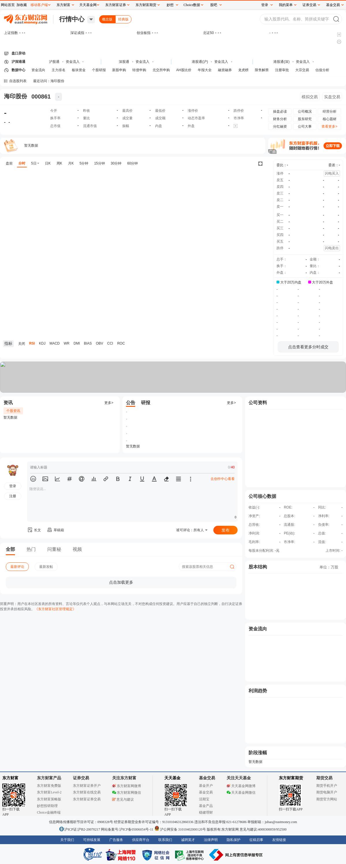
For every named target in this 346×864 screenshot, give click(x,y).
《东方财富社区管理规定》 (55, 609)
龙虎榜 (243, 70)
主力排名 (58, 70)
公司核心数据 (262, 496)
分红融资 (280, 126)
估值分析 (322, 70)
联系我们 (165, 840)
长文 (34, 530)
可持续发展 (91, 840)
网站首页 (8, 5)
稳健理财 (206, 812)
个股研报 (99, 70)
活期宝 (204, 799)
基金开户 (206, 786)
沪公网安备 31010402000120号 (180, 829)
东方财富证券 (115, 5)
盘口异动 (18, 53)
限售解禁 (262, 70)
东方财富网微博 (126, 786)
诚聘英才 (188, 840)
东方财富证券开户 (87, 786)
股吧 (213, 5)
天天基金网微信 (241, 793)
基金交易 (206, 792)
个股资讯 (13, 411)
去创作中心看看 (222, 479)
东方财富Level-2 (49, 792)
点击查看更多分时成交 (308, 347)
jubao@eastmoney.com (281, 822)
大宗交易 (302, 70)
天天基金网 (88, 5)
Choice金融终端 (49, 812)
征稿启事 (256, 840)
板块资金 (79, 70)
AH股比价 (183, 70)
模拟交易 (310, 96)
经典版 (123, 19)
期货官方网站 (326, 799)
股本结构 (258, 566)
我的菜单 (286, 5)
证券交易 (309, 5)
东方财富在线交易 (87, 792)
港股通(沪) (200, 62)
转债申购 (139, 70)
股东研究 (305, 119)
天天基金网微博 (241, 786)
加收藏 (21, 5)
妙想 (170, 5)
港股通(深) (281, 62)
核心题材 (329, 119)
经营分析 (329, 111)
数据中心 (18, 70)
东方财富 (10, 778)
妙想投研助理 (47, 806)
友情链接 (279, 840)
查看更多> (329, 126)
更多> (108, 403)
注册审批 (282, 70)
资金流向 (38, 70)
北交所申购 (161, 70)
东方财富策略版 (49, 799)
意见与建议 (123, 799)
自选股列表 (18, 81)
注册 (12, 496)
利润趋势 (258, 690)
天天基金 (172, 778)
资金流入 (73, 62)
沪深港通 (18, 62)
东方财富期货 (291, 778)
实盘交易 (332, 96)
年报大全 (205, 70)
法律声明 (211, 840)
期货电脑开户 (326, 792)
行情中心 (71, 19)
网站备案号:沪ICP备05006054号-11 (127, 829)
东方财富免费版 (49, 786)
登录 (264, 5)
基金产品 (206, 806)
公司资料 (258, 402)
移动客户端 (39, 5)
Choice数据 (192, 5)
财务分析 (280, 119)
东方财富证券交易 (87, 799)
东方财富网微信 (126, 793)
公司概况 (305, 111)
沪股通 (54, 62)
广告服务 (116, 840)
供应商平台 (140, 840)
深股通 (124, 62)
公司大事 (305, 126)
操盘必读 (280, 111)
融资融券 (225, 70)
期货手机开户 (326, 786)
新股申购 (119, 70)
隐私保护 (233, 840)
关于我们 (67, 840)
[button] (33, 479)
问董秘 (54, 549)
